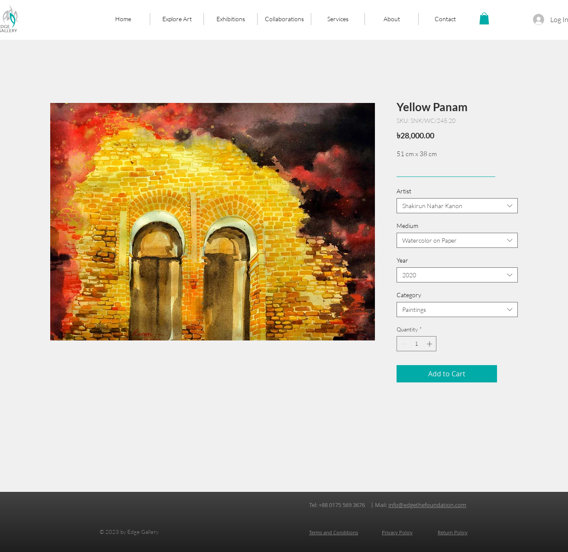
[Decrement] (403, 344)
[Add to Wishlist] (509, 373)
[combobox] (457, 205)
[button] (484, 18)
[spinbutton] (416, 344)
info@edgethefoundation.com (427, 505)
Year (402, 260)
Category (409, 294)
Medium (407, 225)
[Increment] (430, 344)
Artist (404, 191)
